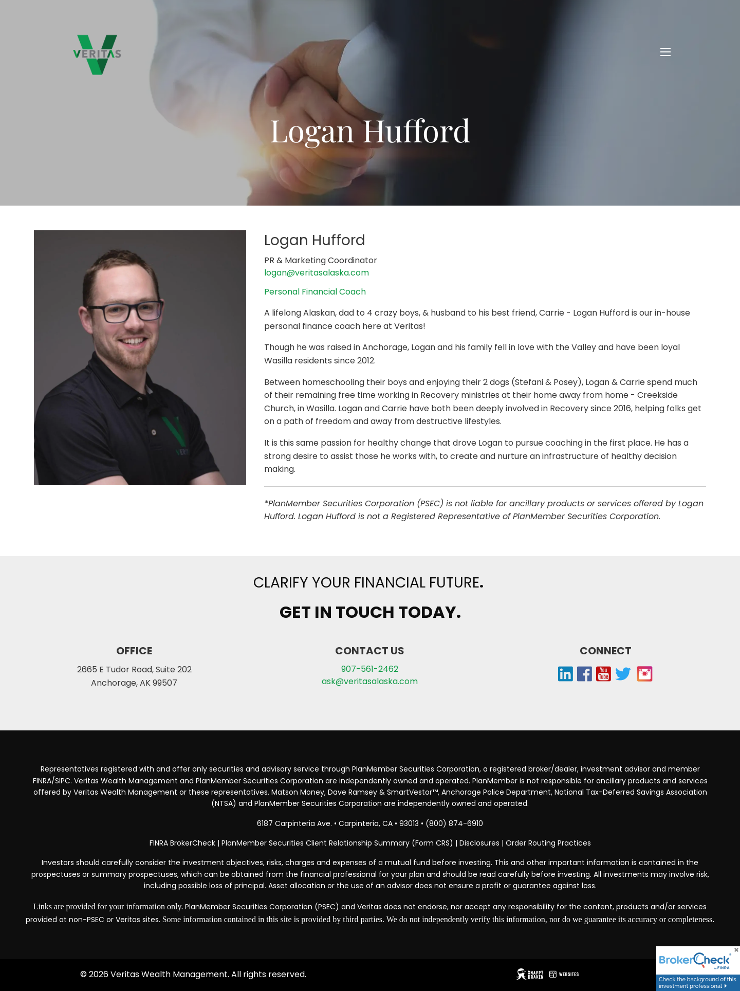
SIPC (62, 781)
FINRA (42, 781)
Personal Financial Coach (315, 292)
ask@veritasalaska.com (370, 681)
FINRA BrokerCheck (182, 843)
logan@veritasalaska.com (316, 273)
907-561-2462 (369, 669)
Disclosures (479, 843)
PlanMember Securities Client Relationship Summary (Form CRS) (338, 843)
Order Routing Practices (548, 843)
